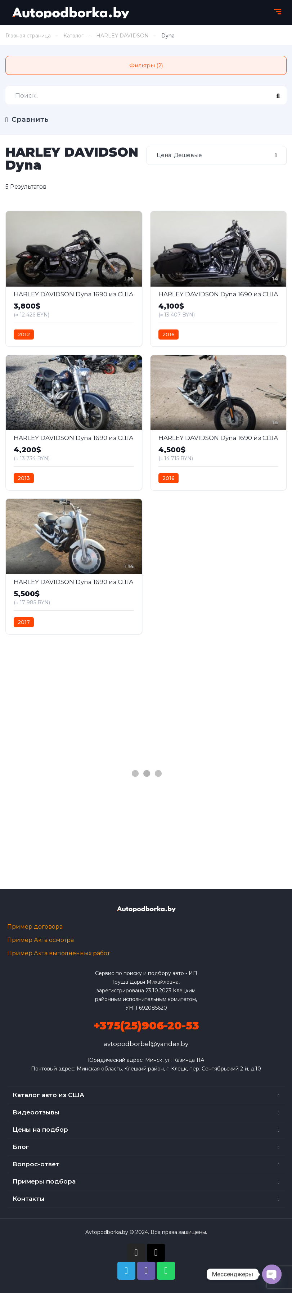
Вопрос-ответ (36, 1164)
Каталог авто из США (48, 1095)
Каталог (73, 35)
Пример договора (35, 926)
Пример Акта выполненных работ (58, 953)
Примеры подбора (44, 1181)
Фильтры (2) (146, 65)
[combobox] (216, 155)
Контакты (29, 1198)
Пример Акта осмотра (40, 940)
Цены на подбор (40, 1129)
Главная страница (28, 35)
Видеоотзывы (36, 1112)
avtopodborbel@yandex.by (146, 1043)
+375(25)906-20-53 (146, 1025)
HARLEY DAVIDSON (122, 35)
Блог (21, 1146)
